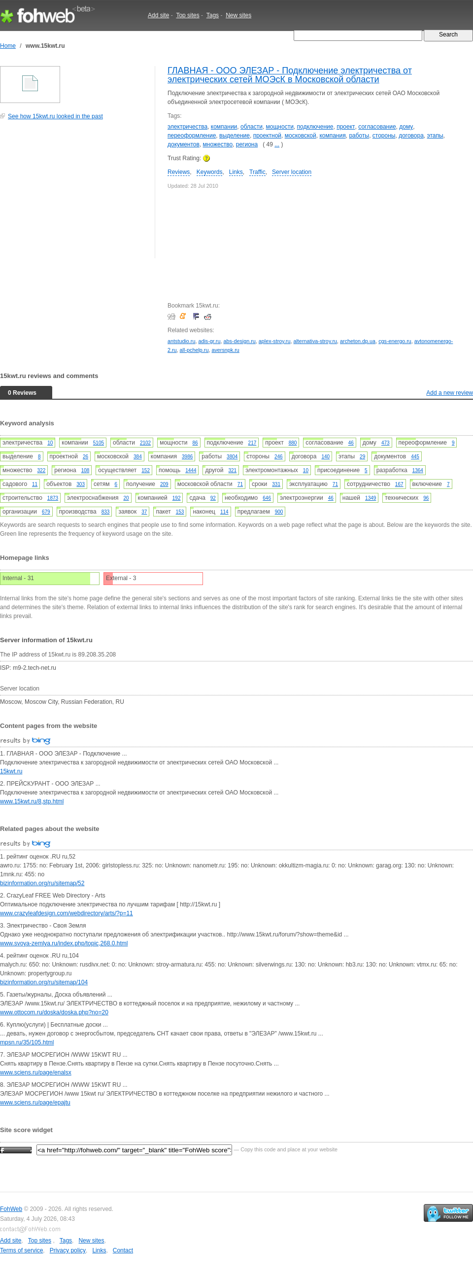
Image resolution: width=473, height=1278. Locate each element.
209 (164, 484)
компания (332, 135)
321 (233, 470)
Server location (291, 172)
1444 (190, 470)
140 (325, 456)
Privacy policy (68, 1250)
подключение (315, 126)
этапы (435, 135)
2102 (145, 443)
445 (415, 456)
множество (218, 144)
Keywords (210, 172)
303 (80, 484)
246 (278, 456)
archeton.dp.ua (357, 341)
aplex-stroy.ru (275, 341)
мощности (280, 126)
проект (346, 126)
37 (144, 512)
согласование (377, 126)
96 (426, 498)
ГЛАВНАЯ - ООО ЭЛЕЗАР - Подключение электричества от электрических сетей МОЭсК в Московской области (290, 75)
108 (85, 470)
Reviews (179, 172)
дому (406, 126)
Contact (123, 1250)
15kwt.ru (11, 771)
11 (34, 484)
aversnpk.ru (225, 350)
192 (176, 498)
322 (41, 470)
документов (184, 144)
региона (247, 144)
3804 (232, 456)
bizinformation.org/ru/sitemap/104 (44, 982)
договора (411, 135)
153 (180, 512)
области (251, 126)
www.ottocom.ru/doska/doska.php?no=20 (54, 1012)
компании (224, 126)
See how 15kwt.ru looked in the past (55, 116)
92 (213, 498)
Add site (158, 15)
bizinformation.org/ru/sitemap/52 (42, 883)
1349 (370, 498)
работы (359, 135)
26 (85, 456)
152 (145, 470)
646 (267, 498)
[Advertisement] (74, 194)
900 (279, 512)
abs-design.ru (239, 341)
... (276, 144)
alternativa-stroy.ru (315, 341)
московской (300, 135)
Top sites (187, 15)
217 (252, 443)
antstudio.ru (181, 341)
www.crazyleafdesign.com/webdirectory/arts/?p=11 (66, 913)
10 (50, 443)
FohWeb (11, 1209)
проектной (267, 135)
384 (138, 456)
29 (362, 456)
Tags (212, 15)
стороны (384, 135)
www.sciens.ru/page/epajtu (35, 1102)
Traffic (257, 172)
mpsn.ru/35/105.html (27, 1042)
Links (236, 172)
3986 (187, 456)
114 (224, 512)
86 (195, 443)
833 (105, 512)
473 (385, 443)
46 (351, 443)
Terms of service (21, 1250)
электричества (187, 126)
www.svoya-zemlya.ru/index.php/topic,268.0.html (64, 943)
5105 (98, 443)
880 (293, 443)
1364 (417, 470)
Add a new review (449, 392)
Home (8, 45)
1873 (52, 498)
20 (126, 498)
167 (399, 484)
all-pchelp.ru (194, 350)
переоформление (192, 135)
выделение (234, 135)
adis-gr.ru (209, 341)
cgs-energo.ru (394, 341)
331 (276, 484)
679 (46, 512)
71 (240, 484)
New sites (238, 15)
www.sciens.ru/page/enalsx (35, 1072)
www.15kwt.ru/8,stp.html (32, 801)
